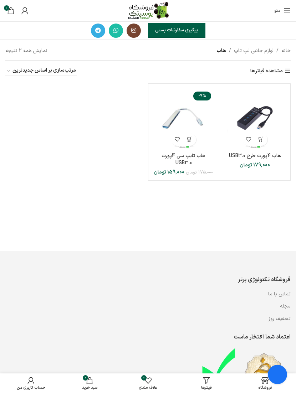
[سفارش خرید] (41, 71)
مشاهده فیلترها (266, 71)
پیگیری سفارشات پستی (176, 30)
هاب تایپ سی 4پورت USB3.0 (183, 159)
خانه (286, 51)
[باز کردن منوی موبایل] (282, 11)
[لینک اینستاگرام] (134, 31)
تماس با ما (279, 294)
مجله (285, 306)
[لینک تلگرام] (98, 31)
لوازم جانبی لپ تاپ (254, 51)
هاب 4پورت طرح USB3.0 (255, 156)
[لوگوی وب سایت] (148, 10)
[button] (261, 139)
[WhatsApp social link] (116, 31)
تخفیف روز (280, 318)
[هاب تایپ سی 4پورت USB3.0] (184, 119)
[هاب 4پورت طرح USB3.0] (255, 119)
